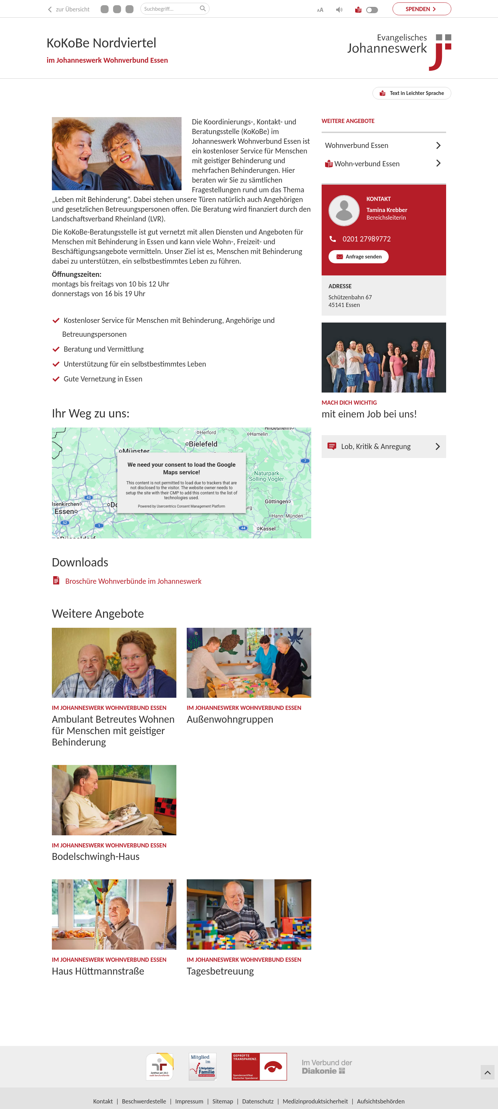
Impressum (189, 1101)
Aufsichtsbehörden (381, 1101)
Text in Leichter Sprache (412, 93)
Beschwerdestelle (144, 1101)
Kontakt (103, 1101)
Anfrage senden (362, 256)
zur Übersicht (68, 9)
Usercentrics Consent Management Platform (191, 506)
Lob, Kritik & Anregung (369, 446)
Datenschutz (258, 1101)
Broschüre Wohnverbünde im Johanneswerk (133, 581)
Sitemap (223, 1101)
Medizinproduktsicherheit (315, 1101)
